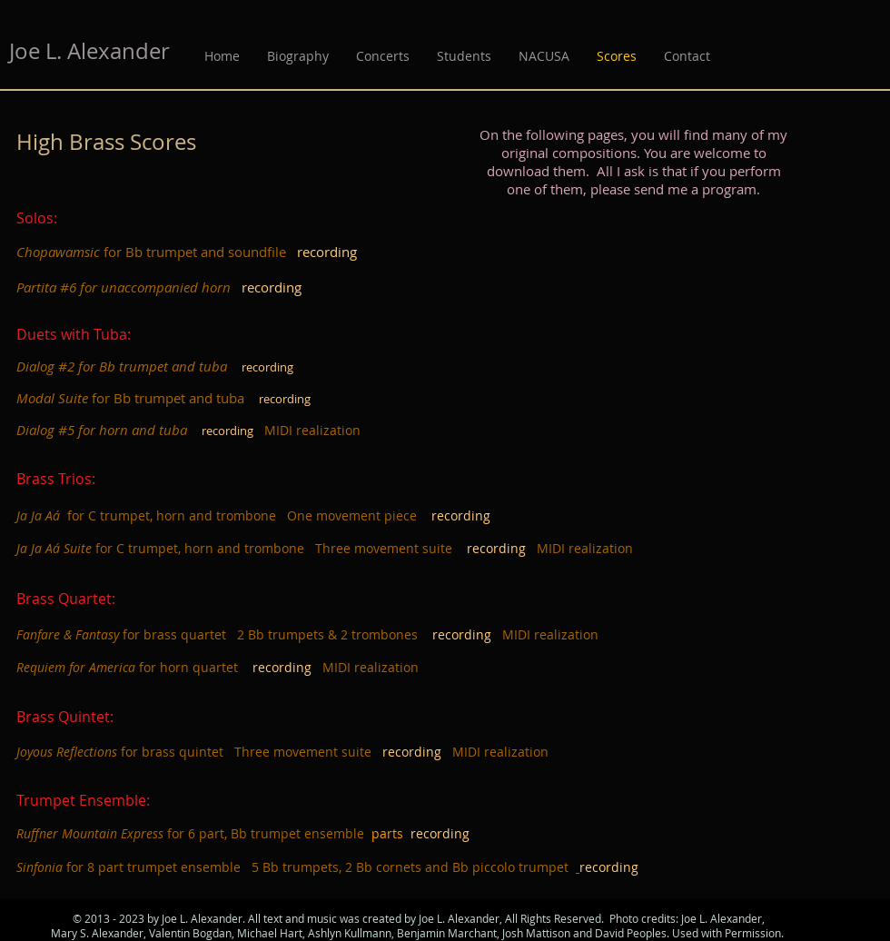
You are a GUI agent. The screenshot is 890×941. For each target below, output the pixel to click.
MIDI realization (312, 430)
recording (496, 548)
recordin (458, 634)
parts (390, 833)
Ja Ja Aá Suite (54, 548)
